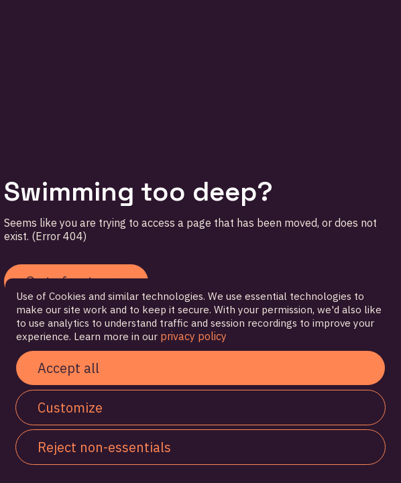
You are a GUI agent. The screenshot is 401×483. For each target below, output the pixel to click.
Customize (70, 407)
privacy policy (192, 336)
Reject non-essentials (104, 447)
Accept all (68, 368)
